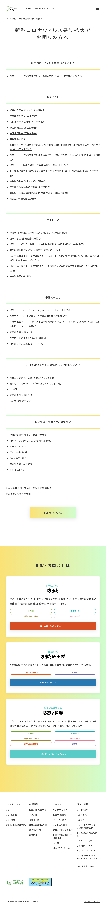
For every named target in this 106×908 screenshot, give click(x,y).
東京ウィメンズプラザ (20, 400)
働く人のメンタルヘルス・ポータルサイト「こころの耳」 (35, 383)
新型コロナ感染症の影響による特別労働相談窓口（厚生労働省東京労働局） (47, 244)
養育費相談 (75, 611)
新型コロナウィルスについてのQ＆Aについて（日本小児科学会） (41, 310)
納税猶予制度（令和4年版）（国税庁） (28, 181)
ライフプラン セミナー (62, 810)
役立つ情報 (82, 804)
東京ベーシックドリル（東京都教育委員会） (30, 440)
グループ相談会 (59, 820)
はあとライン (82, 815)
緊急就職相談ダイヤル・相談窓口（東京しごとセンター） (37, 250)
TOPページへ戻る (53, 512)
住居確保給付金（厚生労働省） (25, 116)
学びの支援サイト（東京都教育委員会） (29, 434)
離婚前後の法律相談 (31, 616)
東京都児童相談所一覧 (21, 332)
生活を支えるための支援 (18, 494)
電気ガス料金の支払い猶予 (23, 198)
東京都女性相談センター (22, 395)
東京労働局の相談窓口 (21, 276)
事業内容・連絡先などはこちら (53, 626)
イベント (57, 804)
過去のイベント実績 (61, 847)
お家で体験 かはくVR (21, 463)
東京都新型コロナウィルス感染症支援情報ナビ (30, 488)
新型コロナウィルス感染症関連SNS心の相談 (32, 377)
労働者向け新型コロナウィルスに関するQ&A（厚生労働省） (38, 232)
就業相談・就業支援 (31, 672)
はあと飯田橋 (11, 815)
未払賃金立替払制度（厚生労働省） (27, 121)
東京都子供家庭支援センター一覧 (26, 343)
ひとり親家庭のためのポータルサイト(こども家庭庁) (87, 858)
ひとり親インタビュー (86, 845)
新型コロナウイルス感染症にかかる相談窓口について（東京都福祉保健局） (46, 76)
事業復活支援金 (18, 139)
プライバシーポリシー (92, 901)
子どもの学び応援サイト (21, 452)
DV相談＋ (14, 389)
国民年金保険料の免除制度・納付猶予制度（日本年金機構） (39, 192)
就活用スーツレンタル (86, 850)
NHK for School (18, 446)
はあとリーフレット (84, 840)
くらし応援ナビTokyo (86, 866)
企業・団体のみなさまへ (16, 825)
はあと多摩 (10, 820)
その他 (56, 842)
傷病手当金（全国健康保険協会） (26, 238)
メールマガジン (83, 810)
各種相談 (34, 804)
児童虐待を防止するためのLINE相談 (28, 337)
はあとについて (13, 804)
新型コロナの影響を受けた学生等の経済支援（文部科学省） (39, 165)
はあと (8, 810)
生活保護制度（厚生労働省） (23, 133)
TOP (7, 19)
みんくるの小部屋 (18, 458)
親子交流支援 (75, 616)
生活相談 (31, 611)
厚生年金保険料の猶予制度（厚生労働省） (30, 187)
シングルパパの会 (60, 825)
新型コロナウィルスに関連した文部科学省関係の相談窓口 (38, 316)
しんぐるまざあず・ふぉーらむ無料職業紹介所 (87, 826)
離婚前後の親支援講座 (63, 829)
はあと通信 (81, 820)
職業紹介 (75, 672)
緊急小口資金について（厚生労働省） (28, 110)
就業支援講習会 (60, 815)
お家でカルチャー (18, 469)
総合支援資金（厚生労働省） (23, 127)
